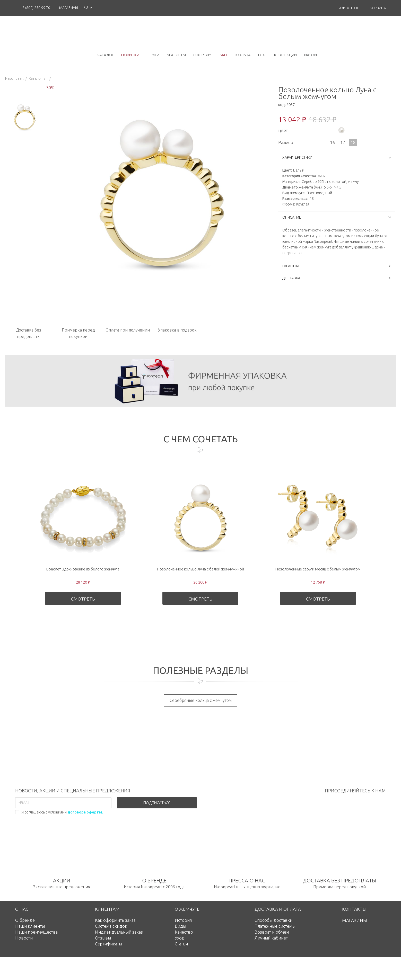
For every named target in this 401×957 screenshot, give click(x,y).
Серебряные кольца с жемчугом (201, 700)
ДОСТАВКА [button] (336, 278)
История (183, 920)
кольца (243, 55)
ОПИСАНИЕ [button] (336, 217)
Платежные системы (275, 926)
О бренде (25, 920)
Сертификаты (108, 943)
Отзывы (103, 937)
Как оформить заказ (115, 920)
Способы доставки (273, 920)
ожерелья (203, 55)
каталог (105, 55)
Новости (24, 937)
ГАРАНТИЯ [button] (336, 266)
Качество (184, 931)
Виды (180, 926)
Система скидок (111, 926)
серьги (152, 55)
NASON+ (311, 55)
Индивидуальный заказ (119, 931)
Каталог (35, 78)
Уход (180, 937)
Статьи (181, 943)
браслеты (176, 55)
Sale (224, 55)
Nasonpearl (14, 78)
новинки (130, 55)
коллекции (285, 55)
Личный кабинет (271, 937)
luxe (262, 55)
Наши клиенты (30, 926)
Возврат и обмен (272, 931)
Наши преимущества (36, 931)
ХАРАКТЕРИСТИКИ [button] (336, 157)
